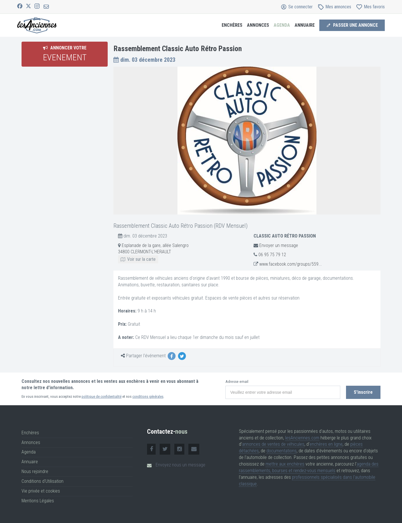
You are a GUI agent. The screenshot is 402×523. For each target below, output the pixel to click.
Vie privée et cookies (41, 491)
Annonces (258, 25)
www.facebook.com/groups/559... (290, 264)
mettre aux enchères (285, 464)
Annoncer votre (64, 53)
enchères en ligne (326, 444)
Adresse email (236, 381)
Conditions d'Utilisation (42, 481)
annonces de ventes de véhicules (273, 444)
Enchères (232, 25)
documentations (281, 450)
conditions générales (147, 396)
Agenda (282, 25)
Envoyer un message (278, 245)
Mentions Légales (38, 500)
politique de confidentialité (101, 396)
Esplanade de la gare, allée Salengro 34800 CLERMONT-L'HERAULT (153, 252)
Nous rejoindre (35, 471)
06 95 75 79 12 (272, 254)
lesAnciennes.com (302, 438)
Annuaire (305, 25)
